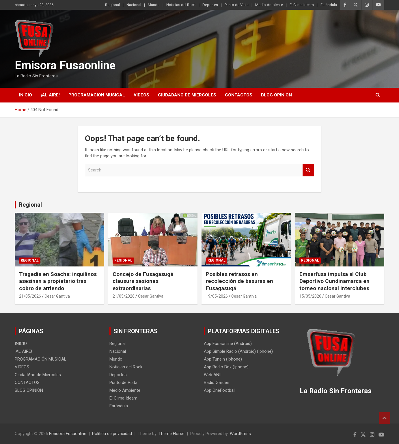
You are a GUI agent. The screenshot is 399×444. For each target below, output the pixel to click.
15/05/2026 (310, 296)
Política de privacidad (112, 433)
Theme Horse (171, 433)
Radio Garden (216, 382)
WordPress (240, 433)
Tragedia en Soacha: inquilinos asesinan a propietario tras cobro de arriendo (58, 281)
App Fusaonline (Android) (228, 343)
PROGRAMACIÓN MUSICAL (96, 95)
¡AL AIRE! (50, 95)
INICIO (25, 95)
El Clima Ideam (302, 5)
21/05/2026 (30, 296)
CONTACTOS (238, 95)
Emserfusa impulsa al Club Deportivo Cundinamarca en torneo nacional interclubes (334, 281)
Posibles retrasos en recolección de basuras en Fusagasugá (239, 281)
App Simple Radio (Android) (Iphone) (238, 351)
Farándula (328, 5)
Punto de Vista (237, 5)
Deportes (210, 5)
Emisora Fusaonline (65, 65)
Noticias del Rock (181, 5)
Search (308, 170)
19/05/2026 (217, 296)
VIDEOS (141, 95)
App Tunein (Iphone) (223, 359)
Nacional (133, 5)
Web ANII (212, 374)
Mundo (154, 5)
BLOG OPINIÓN (276, 95)
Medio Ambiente (269, 5)
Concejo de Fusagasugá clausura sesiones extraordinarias (143, 281)
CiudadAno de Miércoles (187, 95)
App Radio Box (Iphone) (226, 367)
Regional (112, 5)
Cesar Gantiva (57, 296)
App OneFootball (219, 390)
